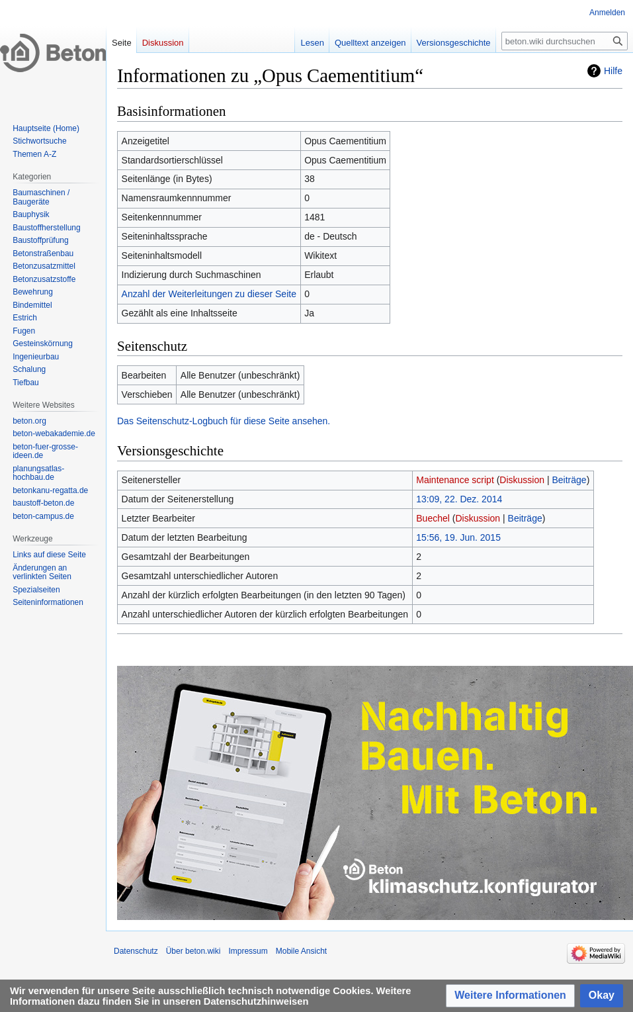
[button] (510, 995)
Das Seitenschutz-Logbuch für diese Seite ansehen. (223, 421)
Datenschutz (136, 951)
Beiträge (569, 480)
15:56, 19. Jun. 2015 (458, 537)
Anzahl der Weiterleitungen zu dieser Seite (209, 294)
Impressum (247, 951)
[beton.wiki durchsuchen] (564, 41)
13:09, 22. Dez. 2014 (459, 499)
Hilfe (613, 71)
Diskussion (521, 480)
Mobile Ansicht (301, 951)
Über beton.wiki (193, 951)
